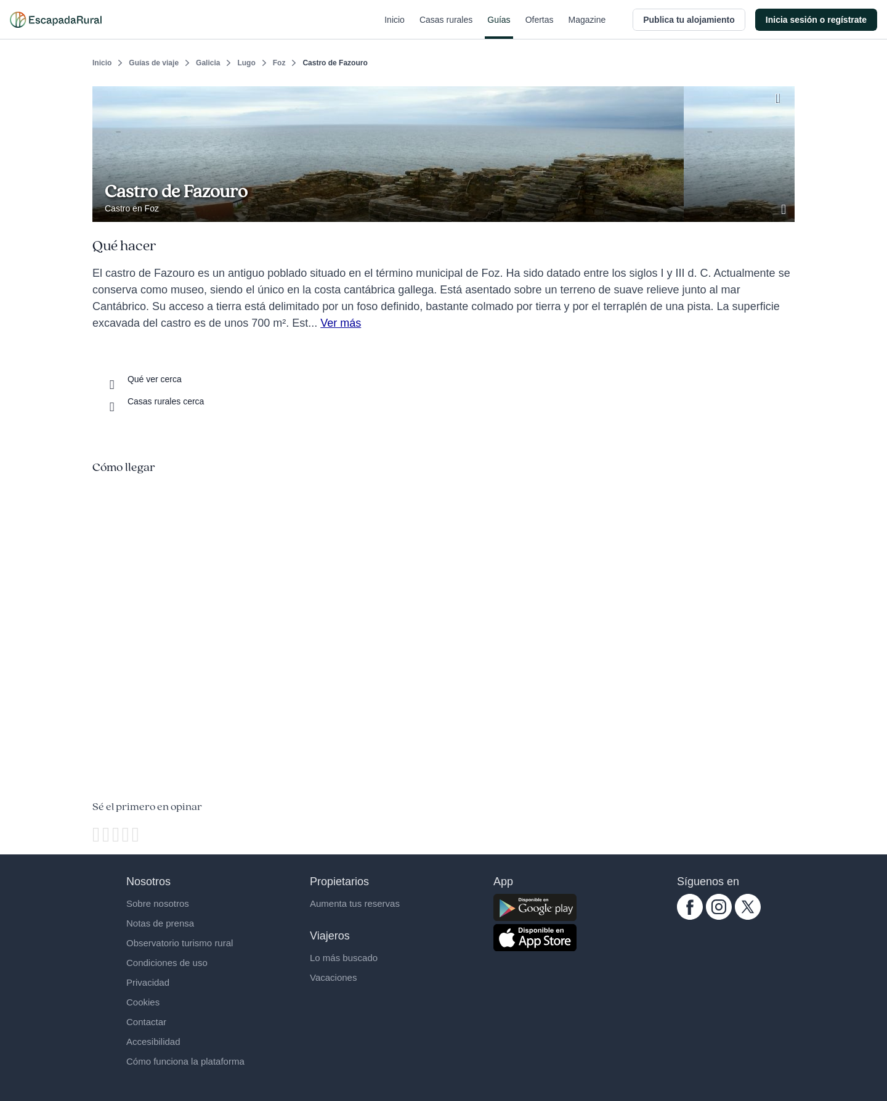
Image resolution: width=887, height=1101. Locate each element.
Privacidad (147, 982)
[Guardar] (781, 96)
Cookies (143, 1002)
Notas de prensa (160, 923)
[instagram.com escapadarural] (719, 917)
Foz (279, 63)
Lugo (246, 63)
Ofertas (539, 27)
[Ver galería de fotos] (784, 208)
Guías (498, 27)
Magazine (587, 27)
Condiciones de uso (167, 962)
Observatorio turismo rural (179, 943)
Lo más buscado (344, 957)
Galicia (208, 63)
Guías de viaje (154, 63)
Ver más (340, 323)
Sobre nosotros (157, 903)
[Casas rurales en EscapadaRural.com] (56, 20)
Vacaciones (333, 977)
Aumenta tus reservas (355, 903)
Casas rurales (446, 27)
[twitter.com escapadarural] (748, 917)
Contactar (146, 1022)
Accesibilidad (153, 1041)
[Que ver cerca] (143, 379)
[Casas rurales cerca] (154, 401)
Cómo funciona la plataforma (185, 1061)
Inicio (394, 27)
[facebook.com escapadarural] (690, 917)
